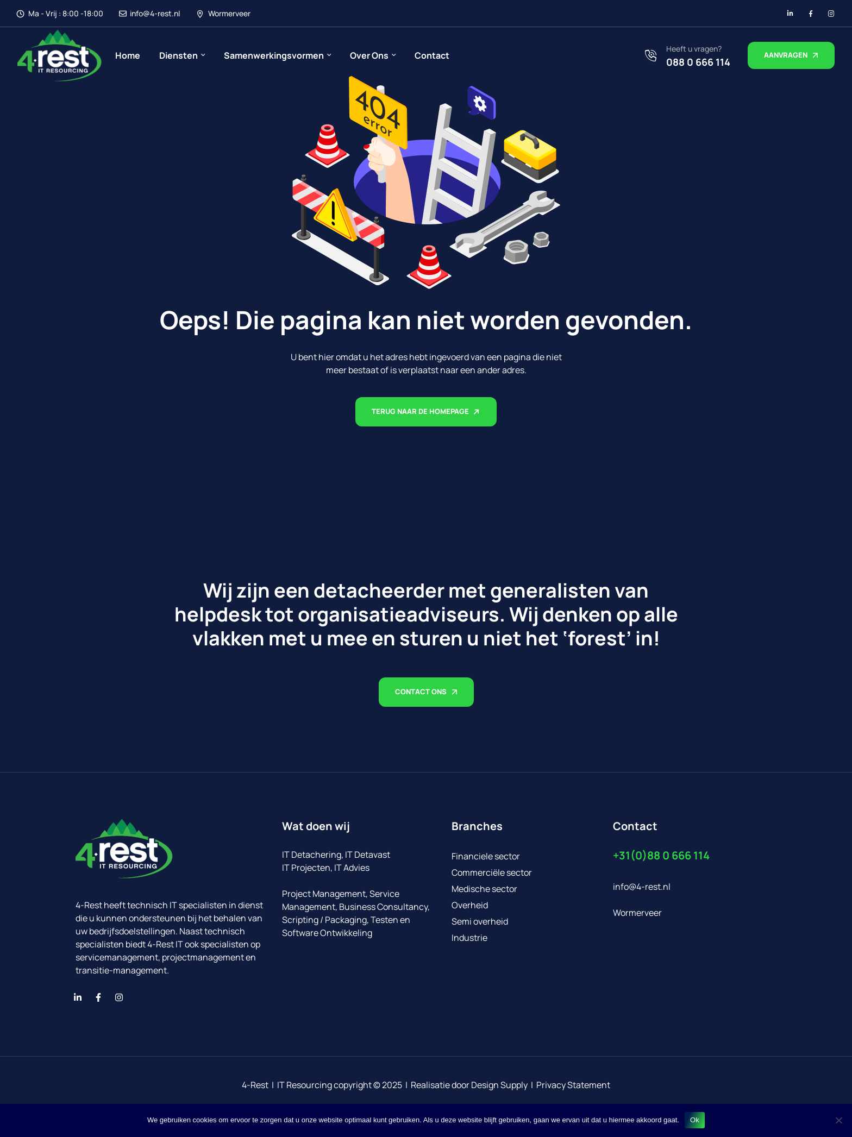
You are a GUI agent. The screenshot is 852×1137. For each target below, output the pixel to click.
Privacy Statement (573, 1085)
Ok (694, 1120)
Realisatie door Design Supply (469, 1085)
